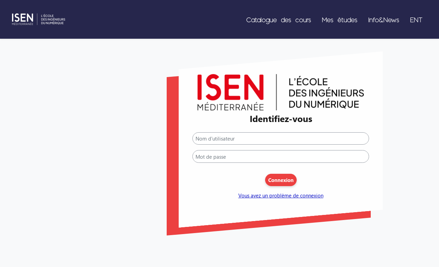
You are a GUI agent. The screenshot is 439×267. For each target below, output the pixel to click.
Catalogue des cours (278, 19)
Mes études (339, 19)
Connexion (281, 180)
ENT (416, 19)
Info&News (383, 19)
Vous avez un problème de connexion (280, 195)
